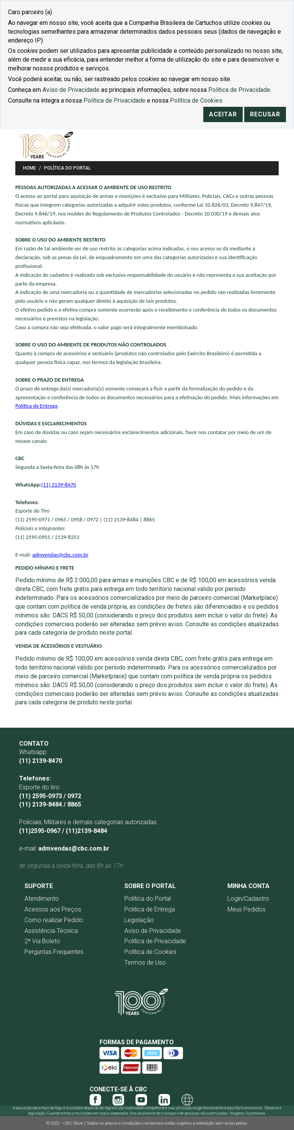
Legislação (139, 920)
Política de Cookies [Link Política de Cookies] (196, 100)
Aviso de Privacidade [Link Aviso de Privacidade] (71, 89)
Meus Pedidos (246, 909)
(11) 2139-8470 (58, 484)
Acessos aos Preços (52, 909)
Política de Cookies (150, 951)
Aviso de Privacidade (152, 930)
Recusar (265, 114)
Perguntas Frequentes (53, 951)
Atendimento (41, 898)
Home (29, 168)
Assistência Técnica (51, 930)
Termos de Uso (145, 962)
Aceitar (223, 114)
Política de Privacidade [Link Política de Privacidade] (239, 89)
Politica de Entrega (149, 909)
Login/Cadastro (248, 898)
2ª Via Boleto (42, 941)
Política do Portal (147, 898)
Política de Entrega (36, 405)
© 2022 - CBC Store (65, 1123)
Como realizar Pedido (53, 920)
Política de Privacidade (155, 941)
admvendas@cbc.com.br (60, 554)
